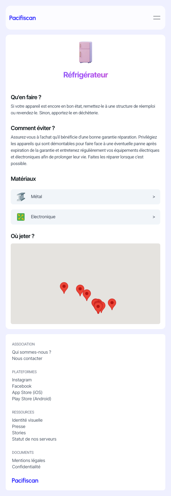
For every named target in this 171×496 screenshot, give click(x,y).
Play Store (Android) (31, 399)
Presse (18, 426)
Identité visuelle (27, 420)
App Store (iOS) (27, 392)
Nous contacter (27, 358)
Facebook (22, 386)
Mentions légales (28, 460)
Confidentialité (26, 467)
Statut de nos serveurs (34, 439)
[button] (87, 295)
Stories (19, 433)
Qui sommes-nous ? (31, 352)
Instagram (22, 380)
